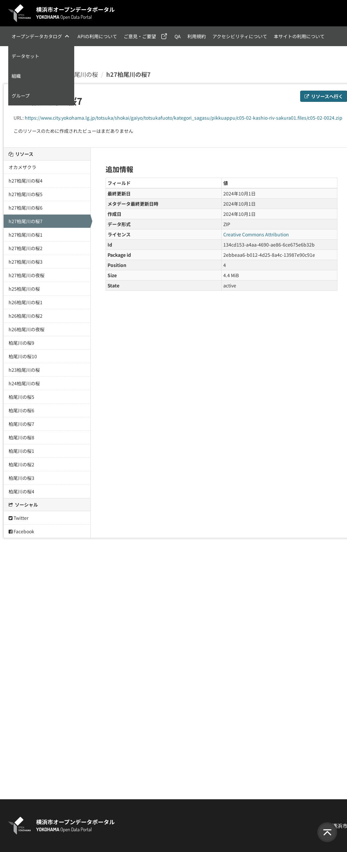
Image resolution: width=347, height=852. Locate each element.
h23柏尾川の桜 (24, 370)
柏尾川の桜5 (21, 397)
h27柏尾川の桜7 (128, 74)
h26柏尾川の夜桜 (27, 329)
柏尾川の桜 (83, 74)
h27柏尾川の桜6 (26, 207)
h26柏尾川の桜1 (26, 302)
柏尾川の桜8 (21, 437)
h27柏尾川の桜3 (26, 261)
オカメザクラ (22, 167)
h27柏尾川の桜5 (26, 194)
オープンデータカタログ (37, 36)
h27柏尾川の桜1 (26, 234)
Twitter (18, 517)
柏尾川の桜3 (21, 478)
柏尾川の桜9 (21, 342)
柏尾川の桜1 (21, 451)
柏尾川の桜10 (23, 356)
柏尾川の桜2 (21, 464)
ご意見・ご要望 (140, 36)
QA (177, 36)
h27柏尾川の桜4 (26, 180)
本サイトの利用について (299, 36)
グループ (21, 95)
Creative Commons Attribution (256, 234)
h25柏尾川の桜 (24, 288)
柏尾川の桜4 (21, 491)
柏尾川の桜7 (21, 424)
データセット (25, 56)
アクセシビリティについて (239, 36)
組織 (16, 76)
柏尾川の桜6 (21, 410)
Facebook (21, 531)
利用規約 (196, 36)
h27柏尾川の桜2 (26, 248)
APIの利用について (97, 36)
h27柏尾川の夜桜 (27, 275)
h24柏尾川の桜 (24, 383)
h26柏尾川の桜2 (26, 315)
